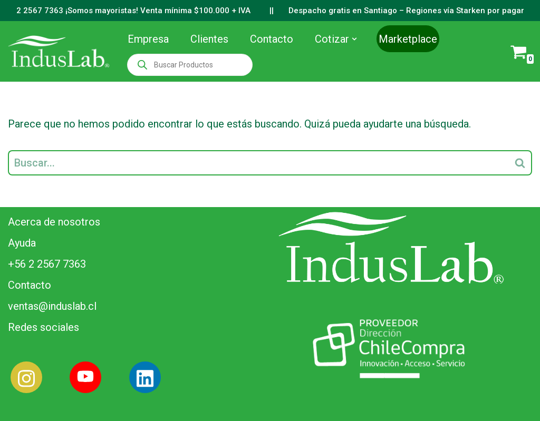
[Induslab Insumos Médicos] (59, 51)
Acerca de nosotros (54, 222)
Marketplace (408, 39)
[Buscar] (258, 162)
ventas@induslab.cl (52, 306)
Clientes (209, 39)
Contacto (271, 39)
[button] (354, 39)
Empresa (148, 39)
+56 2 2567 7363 (47, 264)
